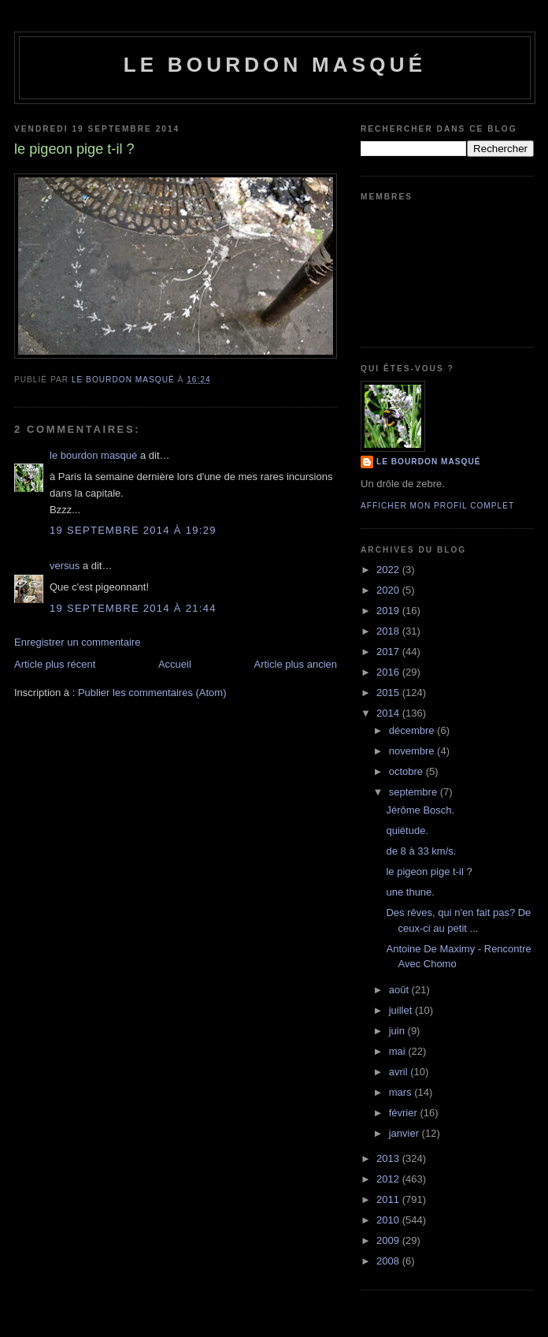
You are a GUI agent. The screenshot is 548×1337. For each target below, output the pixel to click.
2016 (389, 672)
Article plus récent (54, 664)
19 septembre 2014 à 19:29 (133, 530)
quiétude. (407, 830)
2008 (389, 1261)
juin (398, 1031)
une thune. (410, 892)
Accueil (174, 664)
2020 (389, 590)
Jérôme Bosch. (420, 810)
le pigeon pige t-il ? (429, 871)
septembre (414, 792)
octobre (407, 771)
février (404, 1113)
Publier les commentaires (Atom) (152, 692)
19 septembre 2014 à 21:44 (133, 608)
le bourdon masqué (275, 64)
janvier (405, 1133)
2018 (389, 631)
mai (399, 1051)
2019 (389, 610)
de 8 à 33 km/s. (421, 851)
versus (65, 566)
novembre (413, 751)
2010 (389, 1220)
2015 (389, 692)
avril (399, 1072)
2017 (389, 651)
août (400, 990)
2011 (389, 1199)
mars (402, 1092)
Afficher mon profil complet (437, 505)
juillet (402, 1010)
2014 (389, 713)
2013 (389, 1158)
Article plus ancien (296, 664)
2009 (389, 1240)
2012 (389, 1179)
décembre (413, 730)
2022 (389, 569)
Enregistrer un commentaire (77, 642)
